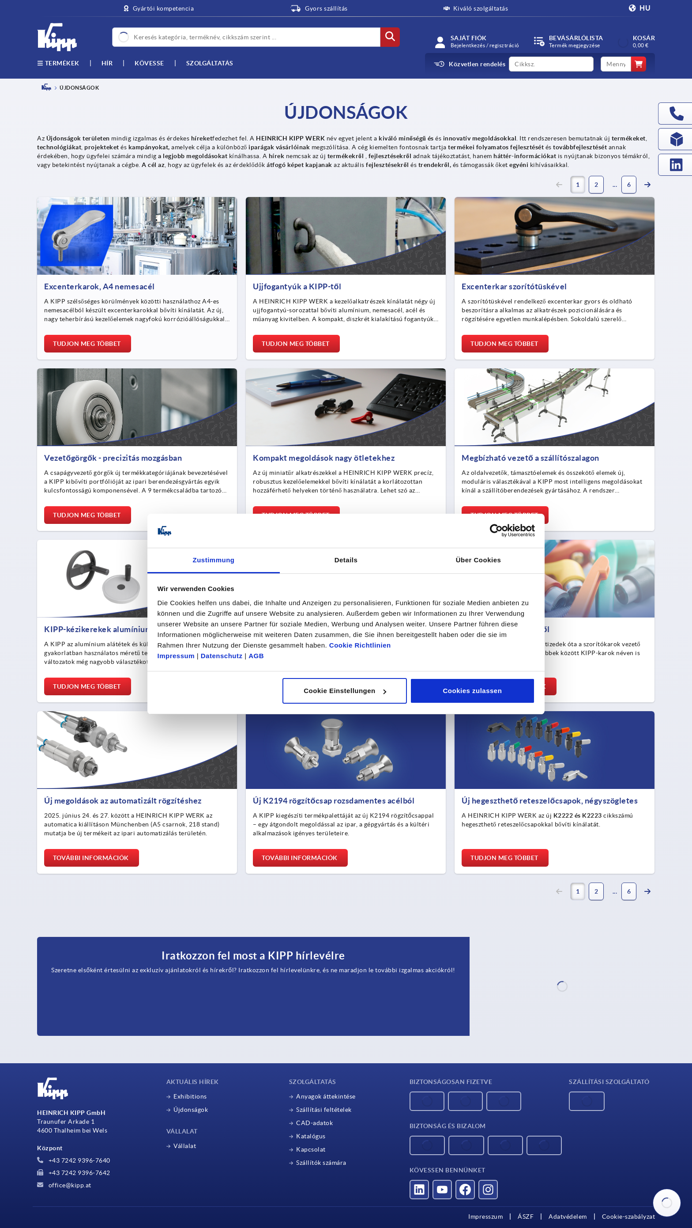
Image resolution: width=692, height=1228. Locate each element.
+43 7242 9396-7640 (73, 1160)
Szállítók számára (321, 1162)
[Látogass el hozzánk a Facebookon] (465, 1189)
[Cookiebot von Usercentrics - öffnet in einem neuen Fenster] (496, 531)
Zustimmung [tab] (214, 560)
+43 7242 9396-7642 (73, 1172)
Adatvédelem (568, 1216)
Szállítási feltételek (324, 1109)
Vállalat (184, 1145)
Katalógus (311, 1136)
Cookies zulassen (472, 690)
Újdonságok (190, 1109)
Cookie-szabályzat (628, 1216)
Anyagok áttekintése (326, 1096)
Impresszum (485, 1216)
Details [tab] (346, 560)
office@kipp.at (64, 1185)
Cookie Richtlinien (360, 645)
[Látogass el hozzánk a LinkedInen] (419, 1189)
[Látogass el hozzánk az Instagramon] (488, 1189)
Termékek (58, 63)
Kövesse (149, 63)
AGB (256, 655)
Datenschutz (222, 655)
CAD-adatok (314, 1122)
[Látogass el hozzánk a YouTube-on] (442, 1189)
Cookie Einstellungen (345, 690)
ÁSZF (526, 1216)
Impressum (176, 655)
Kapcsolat (311, 1149)
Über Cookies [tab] (478, 560)
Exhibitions (190, 1096)
